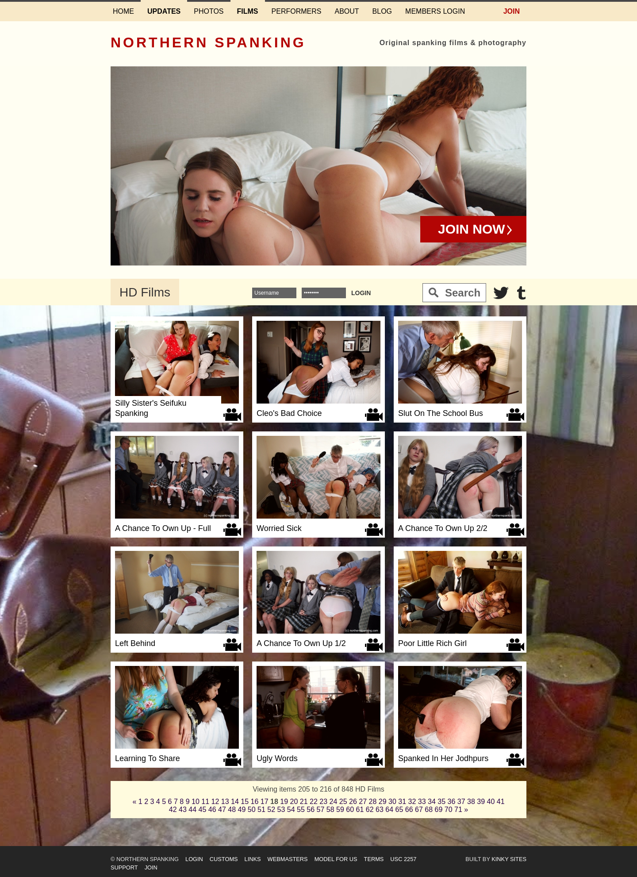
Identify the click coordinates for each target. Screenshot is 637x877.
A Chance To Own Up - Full (163, 528)
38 (471, 801)
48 (232, 809)
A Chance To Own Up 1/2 (301, 643)
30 (392, 801)
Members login (435, 11)
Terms (374, 859)
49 (242, 809)
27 (363, 801)
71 (458, 809)
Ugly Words (277, 758)
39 (481, 801)
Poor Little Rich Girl (432, 643)
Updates (163, 11)
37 (461, 801)
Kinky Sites (508, 859)
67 (419, 809)
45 (203, 809)
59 (340, 809)
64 (389, 809)
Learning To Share (147, 758)
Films (247, 11)
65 (399, 809)
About (346, 11)
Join (511, 11)
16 (255, 801)
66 (409, 809)
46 (212, 809)
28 (373, 801)
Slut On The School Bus (440, 413)
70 (449, 809)
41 (501, 801)
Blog (382, 11)
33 (422, 801)
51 (261, 809)
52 (271, 809)
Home (123, 11)
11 (205, 801)
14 (235, 801)
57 (321, 809)
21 (304, 801)
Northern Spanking (208, 42)
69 (439, 809)
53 (281, 809)
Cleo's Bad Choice (289, 413)
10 (196, 801)
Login (194, 859)
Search (462, 293)
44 (192, 809)
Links (253, 859)
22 (314, 801)
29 (383, 801)
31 (402, 801)
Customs (224, 859)
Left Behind (135, 643)
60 (350, 809)
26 (353, 801)
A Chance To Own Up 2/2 (442, 528)
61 (360, 809)
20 (294, 801)
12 (215, 801)
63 (380, 809)
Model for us (336, 859)
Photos (208, 11)
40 (491, 801)
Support (124, 867)
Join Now (471, 229)
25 (343, 801)
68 (429, 809)
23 (323, 801)
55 (301, 809)
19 (284, 801)
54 (291, 809)
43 (183, 809)
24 (334, 801)
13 (225, 801)
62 (370, 809)
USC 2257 (403, 859)
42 (173, 809)
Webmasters (288, 859)
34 (432, 801)
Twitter (501, 293)
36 (452, 801)
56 (311, 809)
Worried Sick (279, 528)
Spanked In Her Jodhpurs (443, 758)
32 (412, 801)
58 (330, 809)
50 (252, 809)
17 (265, 801)
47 (222, 809)
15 (245, 801)
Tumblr (521, 293)
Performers (297, 11)
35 (441, 801)
